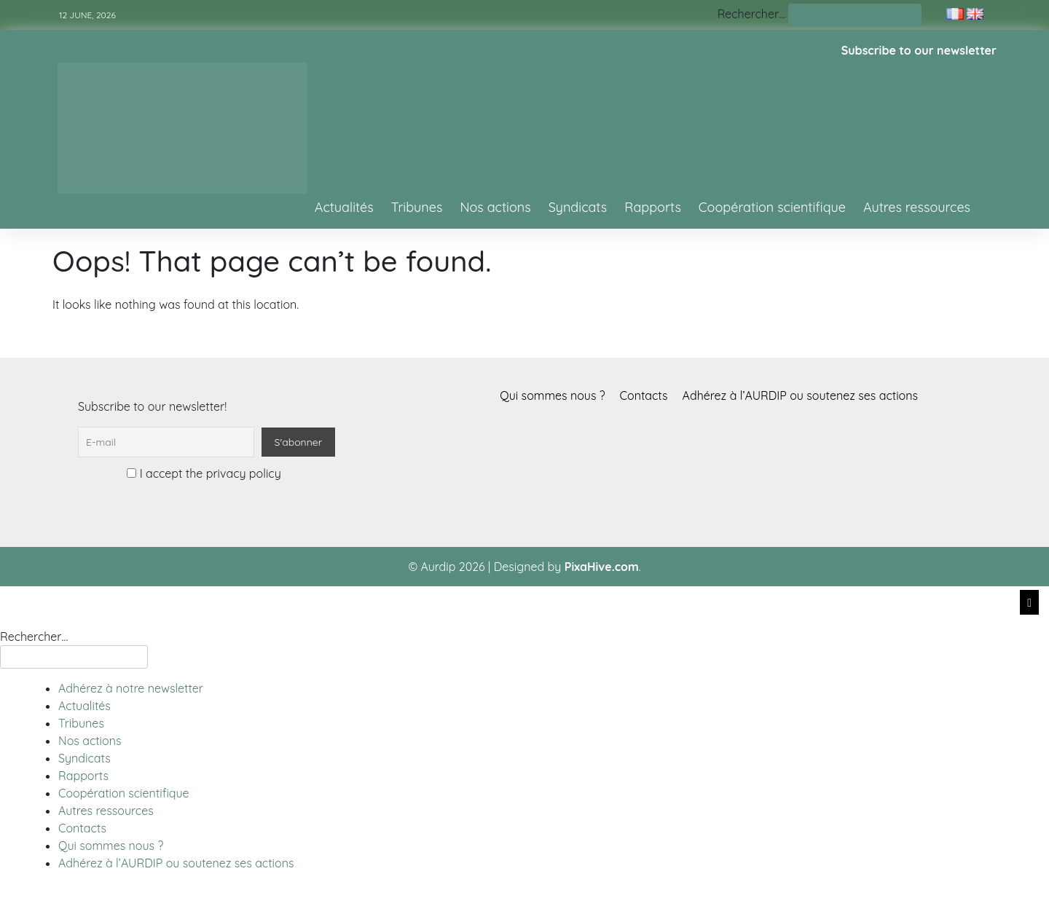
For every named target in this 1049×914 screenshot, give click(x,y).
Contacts (644, 395)
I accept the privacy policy (203, 473)
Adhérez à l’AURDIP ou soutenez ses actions (800, 395)
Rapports (652, 207)
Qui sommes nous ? (552, 395)
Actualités (344, 207)
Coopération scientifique (772, 207)
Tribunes (417, 207)
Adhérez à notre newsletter (130, 688)
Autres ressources (916, 207)
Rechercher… (751, 14)
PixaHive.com (602, 566)
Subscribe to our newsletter (919, 50)
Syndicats (578, 207)
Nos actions (495, 207)
